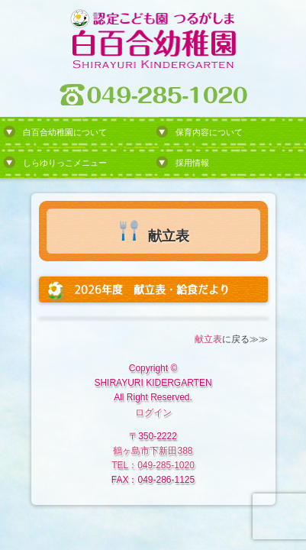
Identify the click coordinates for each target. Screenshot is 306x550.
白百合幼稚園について (65, 132)
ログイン (153, 412)
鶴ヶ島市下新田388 (152, 450)
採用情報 (192, 162)
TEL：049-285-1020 (153, 465)
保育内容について (209, 132)
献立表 (208, 339)
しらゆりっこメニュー (65, 162)
